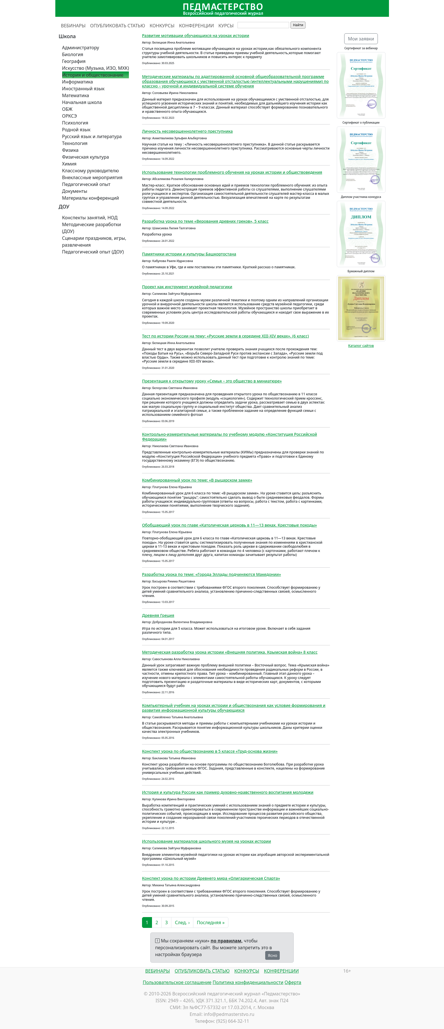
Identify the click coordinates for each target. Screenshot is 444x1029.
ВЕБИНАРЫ (73, 25)
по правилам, (227, 941)
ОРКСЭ (69, 116)
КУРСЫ (226, 25)
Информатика (77, 82)
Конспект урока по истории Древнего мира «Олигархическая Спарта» (211, 878)
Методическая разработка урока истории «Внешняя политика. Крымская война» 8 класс (229, 652)
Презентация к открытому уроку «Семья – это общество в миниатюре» (212, 381)
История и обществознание (92, 75)
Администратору (80, 47)
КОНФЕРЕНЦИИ (196, 25)
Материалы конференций (90, 198)
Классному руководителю (90, 170)
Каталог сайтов (361, 345)
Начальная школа (82, 102)
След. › (182, 922)
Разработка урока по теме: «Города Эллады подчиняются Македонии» (211, 574)
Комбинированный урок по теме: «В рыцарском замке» (197, 480)
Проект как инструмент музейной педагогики (187, 286)
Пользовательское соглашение (177, 982)
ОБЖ (67, 109)
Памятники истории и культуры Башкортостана (189, 254)
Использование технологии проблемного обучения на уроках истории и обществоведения (232, 172)
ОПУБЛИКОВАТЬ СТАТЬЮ (117, 25)
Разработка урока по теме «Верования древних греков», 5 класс (205, 221)
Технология (75, 143)
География (74, 61)
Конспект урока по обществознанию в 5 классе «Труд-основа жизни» (210, 751)
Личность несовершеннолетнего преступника (187, 131)
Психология (75, 123)
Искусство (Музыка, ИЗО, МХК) (95, 68)
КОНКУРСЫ (162, 25)
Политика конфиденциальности (248, 982)
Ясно (272, 955)
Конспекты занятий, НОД (90, 217)
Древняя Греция (158, 615)
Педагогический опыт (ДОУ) (93, 252)
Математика (75, 95)
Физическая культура (85, 157)
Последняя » (210, 922)
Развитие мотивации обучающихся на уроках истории (195, 35)
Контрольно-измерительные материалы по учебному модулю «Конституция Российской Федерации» (229, 436)
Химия (69, 164)
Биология (72, 54)
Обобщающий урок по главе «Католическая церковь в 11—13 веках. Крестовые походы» (229, 525)
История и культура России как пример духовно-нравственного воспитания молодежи (227, 792)
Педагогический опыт (86, 184)
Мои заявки (361, 39)
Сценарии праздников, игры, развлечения (94, 241)
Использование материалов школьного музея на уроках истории (206, 841)
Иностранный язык (83, 88)
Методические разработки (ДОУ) (91, 227)
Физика (70, 150)
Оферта (293, 982)
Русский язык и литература (92, 136)
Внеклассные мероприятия (92, 177)
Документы (74, 191)
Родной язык (76, 129)
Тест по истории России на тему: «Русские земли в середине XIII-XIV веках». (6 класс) (225, 336)
